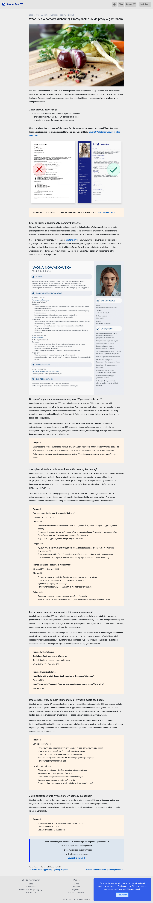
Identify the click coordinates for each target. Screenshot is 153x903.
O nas (76, 884)
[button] (114, 4)
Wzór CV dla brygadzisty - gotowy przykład (48, 870)
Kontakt (76, 887)
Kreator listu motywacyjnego (31, 889)
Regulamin (76, 889)
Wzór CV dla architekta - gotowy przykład (105, 870)
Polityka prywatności (76, 892)
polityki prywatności (131, 889)
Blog (121, 4)
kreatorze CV (71, 240)
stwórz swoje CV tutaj (106, 212)
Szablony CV (31, 892)
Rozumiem (122, 895)
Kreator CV (130, 4)
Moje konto (145, 4)
